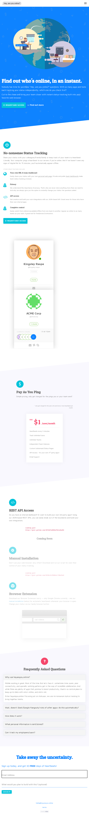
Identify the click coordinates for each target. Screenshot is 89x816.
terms (44, 807)
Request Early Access (13, 105)
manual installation (16, 601)
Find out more (37, 105)
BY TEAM (48, 332)
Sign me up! (6, 792)
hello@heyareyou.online (44, 803)
